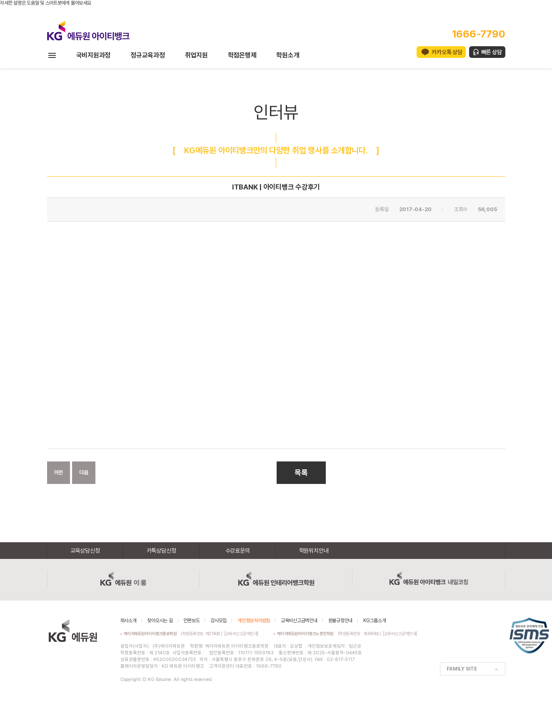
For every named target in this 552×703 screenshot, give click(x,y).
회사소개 (128, 620)
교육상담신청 (85, 550)
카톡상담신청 (161, 550)
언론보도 (191, 620)
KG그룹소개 (374, 620)
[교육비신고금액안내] (241, 633)
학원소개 (287, 55)
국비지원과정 (93, 55)
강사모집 (218, 620)
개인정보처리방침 (253, 620)
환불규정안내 (340, 620)
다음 (83, 472)
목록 (301, 472)
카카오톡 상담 (447, 52)
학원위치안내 (314, 550)
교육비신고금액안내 (299, 620)
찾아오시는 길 (159, 620)
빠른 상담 (491, 52)
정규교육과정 (147, 55)
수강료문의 (237, 550)
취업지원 (196, 55)
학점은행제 (242, 55)
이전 (58, 472)
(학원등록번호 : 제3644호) (330, 633)
